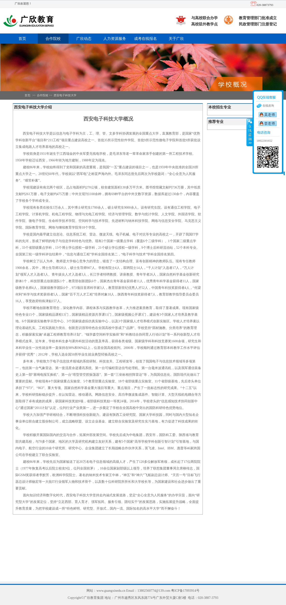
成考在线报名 (145, 39)
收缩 (249, 132)
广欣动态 (83, 39)
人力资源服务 (114, 39)
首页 (22, 39)
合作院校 (53, 39)
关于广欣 (176, 39)
